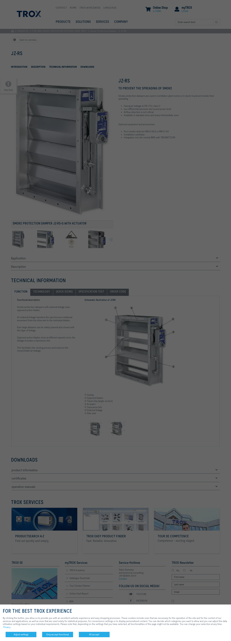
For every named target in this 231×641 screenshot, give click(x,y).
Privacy (6, 627)
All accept (94, 634)
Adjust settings (21, 634)
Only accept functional (57, 634)
